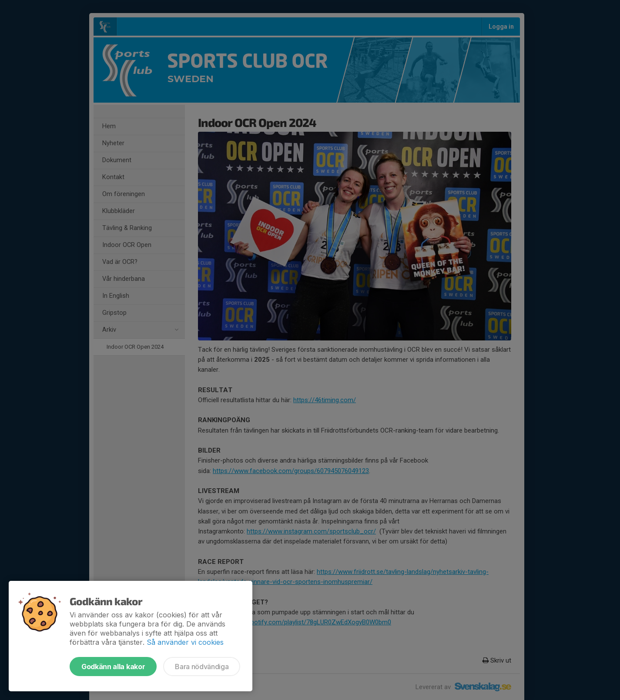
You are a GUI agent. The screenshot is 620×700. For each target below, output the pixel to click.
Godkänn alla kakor (113, 666)
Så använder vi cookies (185, 642)
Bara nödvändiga (201, 666)
